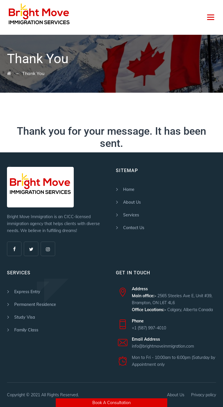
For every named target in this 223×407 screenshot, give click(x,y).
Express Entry (27, 291)
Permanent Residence (35, 304)
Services (131, 215)
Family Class (26, 330)
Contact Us (133, 227)
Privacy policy (203, 394)
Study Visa (24, 317)
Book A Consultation (111, 402)
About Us (132, 202)
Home (128, 189)
